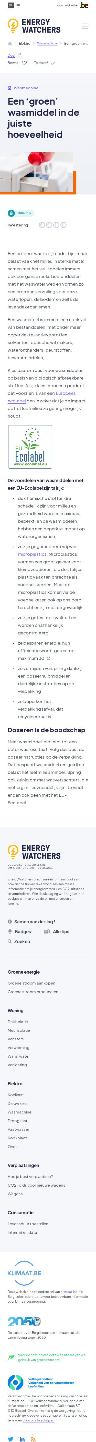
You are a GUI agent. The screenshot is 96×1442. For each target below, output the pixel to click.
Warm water (19, 1056)
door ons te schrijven (38, 1420)
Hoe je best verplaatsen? (30, 1176)
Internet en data (22, 1232)
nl (11, 5)
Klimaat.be (68, 1292)
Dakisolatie (18, 1021)
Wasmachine (47, 43)
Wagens (15, 1193)
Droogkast (17, 1120)
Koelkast (16, 1094)
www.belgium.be (67, 5)
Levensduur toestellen (28, 1223)
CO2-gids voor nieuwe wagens (36, 1185)
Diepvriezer (18, 1103)
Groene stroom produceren (33, 991)
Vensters (16, 1038)
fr (18, 5)
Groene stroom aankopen (31, 982)
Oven (13, 1146)
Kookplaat (17, 1137)
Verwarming (18, 1047)
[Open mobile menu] (85, 26)
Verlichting (17, 1064)
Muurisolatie (19, 1030)
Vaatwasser (18, 1129)
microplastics (32, 554)
